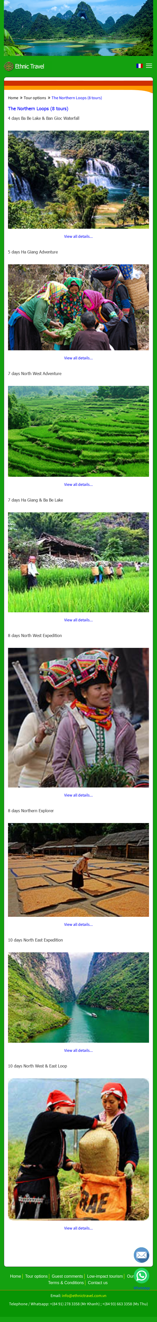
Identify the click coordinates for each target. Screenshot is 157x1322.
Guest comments (67, 1276)
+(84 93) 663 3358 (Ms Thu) (125, 1304)
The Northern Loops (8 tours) (75, 98)
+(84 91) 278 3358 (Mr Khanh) (75, 1304)
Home (13, 98)
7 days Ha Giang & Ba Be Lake (35, 500)
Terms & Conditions (66, 1283)
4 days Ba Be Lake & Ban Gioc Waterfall (43, 118)
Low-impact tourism (105, 1276)
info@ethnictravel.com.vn (84, 1296)
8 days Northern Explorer (31, 810)
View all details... (78, 236)
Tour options (33, 98)
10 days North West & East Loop (37, 1066)
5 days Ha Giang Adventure (33, 252)
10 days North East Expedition (35, 940)
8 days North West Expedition (35, 635)
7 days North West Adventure (34, 373)
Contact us (98, 1283)
